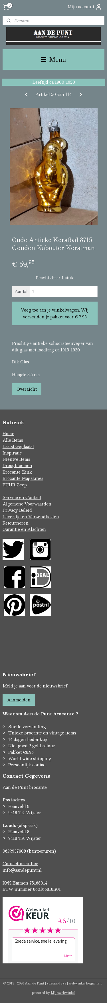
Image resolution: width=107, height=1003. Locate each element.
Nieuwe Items (16, 459)
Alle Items (13, 440)
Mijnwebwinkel (63, 992)
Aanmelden (19, 699)
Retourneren (16, 522)
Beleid (25, 510)
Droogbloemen (17, 465)
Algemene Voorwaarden (27, 503)
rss (63, 983)
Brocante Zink (17, 471)
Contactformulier (20, 863)
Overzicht (27, 389)
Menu (53, 59)
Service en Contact (22, 497)
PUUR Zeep (15, 484)
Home (8, 433)
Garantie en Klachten (24, 529)
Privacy (11, 510)
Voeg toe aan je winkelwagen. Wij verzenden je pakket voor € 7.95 (54, 313)
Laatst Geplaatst (18, 446)
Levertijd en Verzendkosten (31, 516)
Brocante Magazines (23, 478)
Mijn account (84, 6)
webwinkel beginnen (85, 983)
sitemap (52, 983)
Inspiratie (12, 452)
